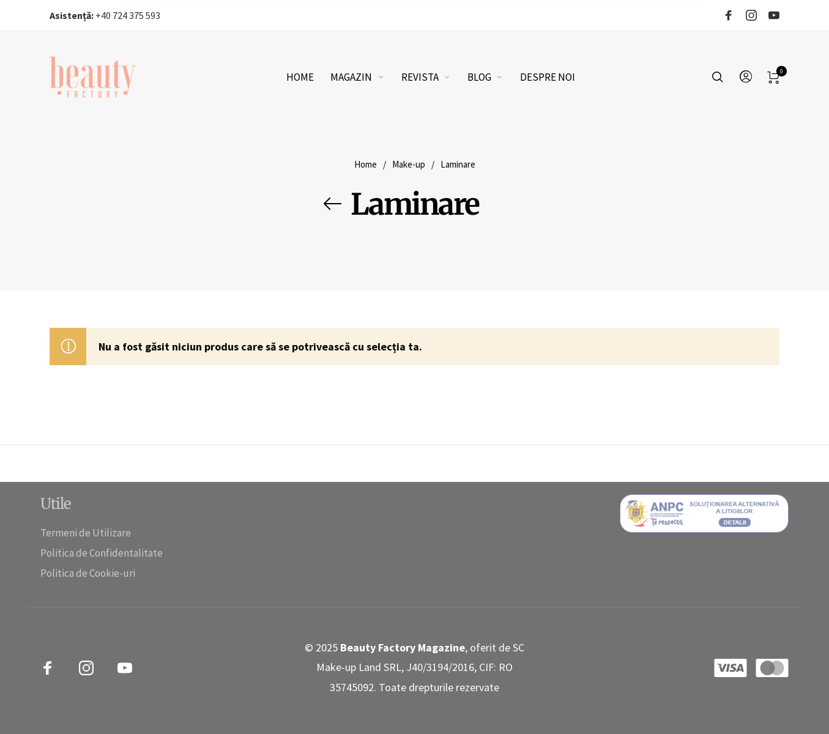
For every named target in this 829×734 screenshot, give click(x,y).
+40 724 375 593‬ (105, 15)
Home (365, 164)
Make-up (408, 164)
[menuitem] (308, 77)
